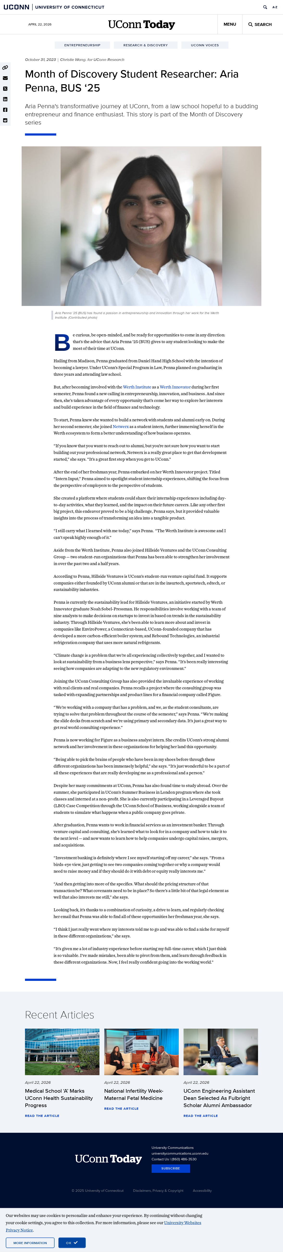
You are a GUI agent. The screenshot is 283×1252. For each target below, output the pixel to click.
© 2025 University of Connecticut (97, 1190)
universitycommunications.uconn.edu (180, 1153)
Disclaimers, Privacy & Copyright (158, 1190)
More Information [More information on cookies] (30, 1242)
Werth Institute (137, 386)
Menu (230, 24)
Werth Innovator (175, 386)
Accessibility (202, 1190)
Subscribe (170, 1168)
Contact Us (160, 1159)
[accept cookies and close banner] (72, 1243)
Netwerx (121, 426)
